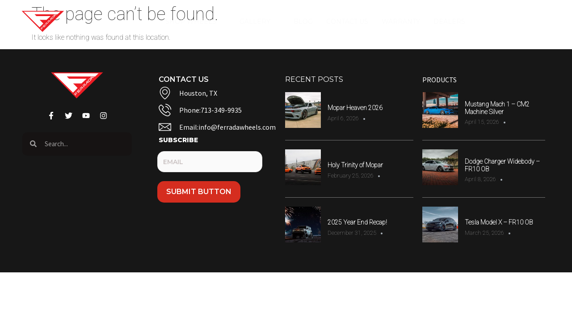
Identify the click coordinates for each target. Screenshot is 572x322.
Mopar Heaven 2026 (355, 107)
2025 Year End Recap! (357, 222)
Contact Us (347, 21)
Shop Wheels (195, 21)
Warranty (401, 21)
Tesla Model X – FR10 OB (499, 222)
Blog (303, 21)
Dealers (454, 21)
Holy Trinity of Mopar (355, 165)
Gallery (260, 21)
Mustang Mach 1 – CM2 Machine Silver (497, 108)
